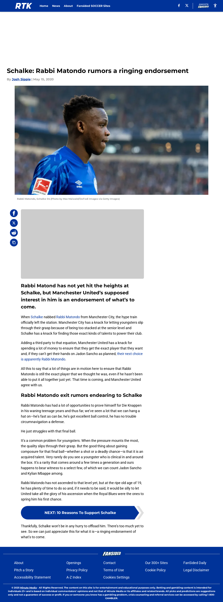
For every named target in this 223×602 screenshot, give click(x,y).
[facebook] (179, 5)
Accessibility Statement (32, 577)
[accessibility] (215, 5)
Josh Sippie (21, 79)
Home (44, 6)
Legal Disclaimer (196, 570)
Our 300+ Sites (156, 563)
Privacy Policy (77, 570)
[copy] (14, 242)
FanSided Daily (194, 563)
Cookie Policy (155, 570)
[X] (186, 5)
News (56, 6)
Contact (109, 563)
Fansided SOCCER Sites (93, 6)
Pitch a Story (24, 570)
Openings (73, 563)
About (68, 6)
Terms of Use (113, 570)
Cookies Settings (116, 577)
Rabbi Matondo (68, 317)
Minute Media (28, 587)
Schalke (37, 317)
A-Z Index (73, 577)
